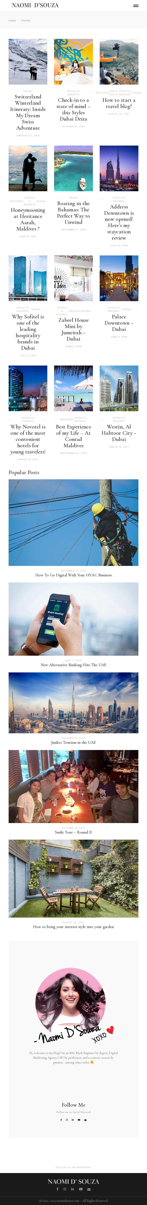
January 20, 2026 (28, 135)
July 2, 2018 (28, 355)
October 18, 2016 (73, 828)
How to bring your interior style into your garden (73, 926)
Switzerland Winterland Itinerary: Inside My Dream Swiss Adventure (28, 112)
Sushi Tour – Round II (73, 832)
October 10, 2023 (73, 738)
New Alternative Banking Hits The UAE (73, 664)
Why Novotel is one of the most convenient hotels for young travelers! (28, 439)
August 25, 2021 (119, 114)
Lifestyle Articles (124, 93)
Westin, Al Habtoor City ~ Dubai (119, 432)
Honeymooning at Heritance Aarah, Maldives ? (28, 219)
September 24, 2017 (73, 453)
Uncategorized (80, 311)
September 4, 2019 (73, 229)
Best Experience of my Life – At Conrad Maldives (73, 436)
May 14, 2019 (73, 660)
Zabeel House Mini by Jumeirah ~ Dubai (73, 329)
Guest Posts (113, 93)
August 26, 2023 (73, 922)
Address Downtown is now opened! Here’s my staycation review (119, 222)
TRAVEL (28, 91)
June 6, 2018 (73, 346)
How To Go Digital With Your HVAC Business (73, 575)
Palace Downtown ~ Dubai (119, 322)
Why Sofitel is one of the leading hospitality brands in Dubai (28, 332)
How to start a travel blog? (119, 103)
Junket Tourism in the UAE (73, 742)
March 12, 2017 (119, 447)
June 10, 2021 (28, 236)
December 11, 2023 (73, 571)
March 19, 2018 (28, 459)
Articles (102, 93)
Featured (16, 201)
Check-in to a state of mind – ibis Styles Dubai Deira (73, 109)
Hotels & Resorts (73, 93)
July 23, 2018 (119, 245)
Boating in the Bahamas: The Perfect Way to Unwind (73, 212)
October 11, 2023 (73, 126)
